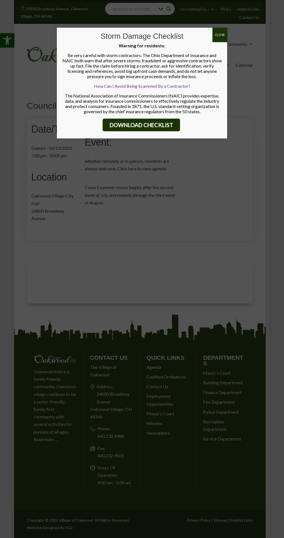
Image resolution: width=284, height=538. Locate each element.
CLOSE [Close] (220, 35)
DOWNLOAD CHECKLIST (141, 125)
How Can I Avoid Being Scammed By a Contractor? (142, 86)
